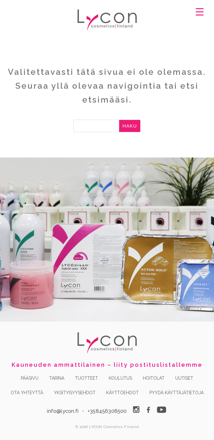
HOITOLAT (154, 378)
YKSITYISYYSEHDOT (74, 392)
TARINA (56, 378)
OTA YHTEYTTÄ (27, 392)
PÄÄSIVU (29, 378)
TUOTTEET (86, 378)
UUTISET (184, 378)
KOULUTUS (120, 378)
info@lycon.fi (62, 411)
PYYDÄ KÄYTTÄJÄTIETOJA (176, 392)
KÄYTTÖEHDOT (122, 392)
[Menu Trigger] (200, 11)
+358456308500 (107, 411)
